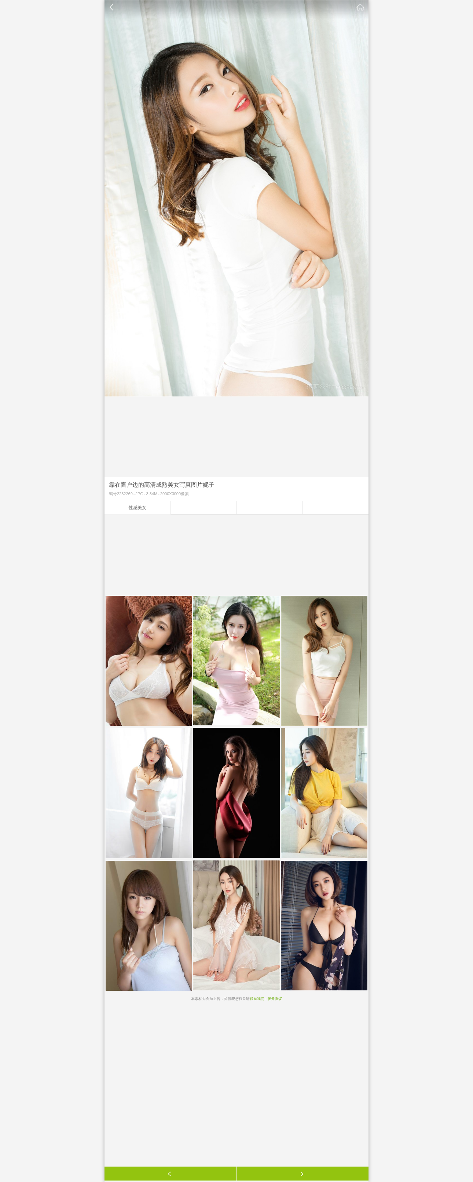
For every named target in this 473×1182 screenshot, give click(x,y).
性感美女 (137, 507)
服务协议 (274, 999)
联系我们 (257, 999)
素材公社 (360, 7)
